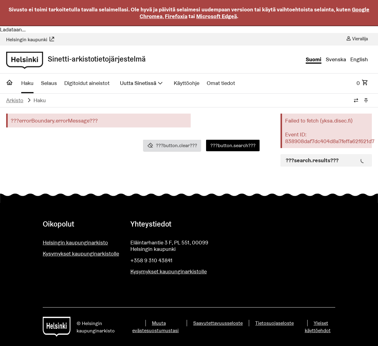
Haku (27, 82)
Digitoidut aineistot (86, 82)
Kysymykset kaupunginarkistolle (81, 253)
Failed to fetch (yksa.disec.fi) (319, 120)
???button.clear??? (172, 145)
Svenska (336, 59)
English (359, 59)
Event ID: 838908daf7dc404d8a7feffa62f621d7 (327, 138)
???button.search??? (233, 145)
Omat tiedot (221, 82)
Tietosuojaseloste (274, 323)
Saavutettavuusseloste (218, 323)
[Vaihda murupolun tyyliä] (356, 100)
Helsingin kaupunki (30, 39)
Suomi (313, 59)
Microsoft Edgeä (216, 16)
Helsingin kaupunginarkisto (75, 242)
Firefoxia (176, 16)
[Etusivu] (9, 84)
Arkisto (14, 100)
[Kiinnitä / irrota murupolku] (365, 100)
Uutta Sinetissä (142, 82)
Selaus (49, 82)
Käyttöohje (186, 82)
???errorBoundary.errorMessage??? (54, 120)
